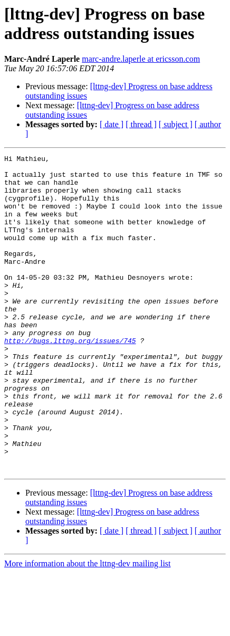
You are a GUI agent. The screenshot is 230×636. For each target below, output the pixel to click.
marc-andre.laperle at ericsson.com (141, 58)
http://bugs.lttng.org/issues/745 (70, 378)
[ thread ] (141, 124)
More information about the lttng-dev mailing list (87, 626)
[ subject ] (176, 124)
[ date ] (111, 124)
